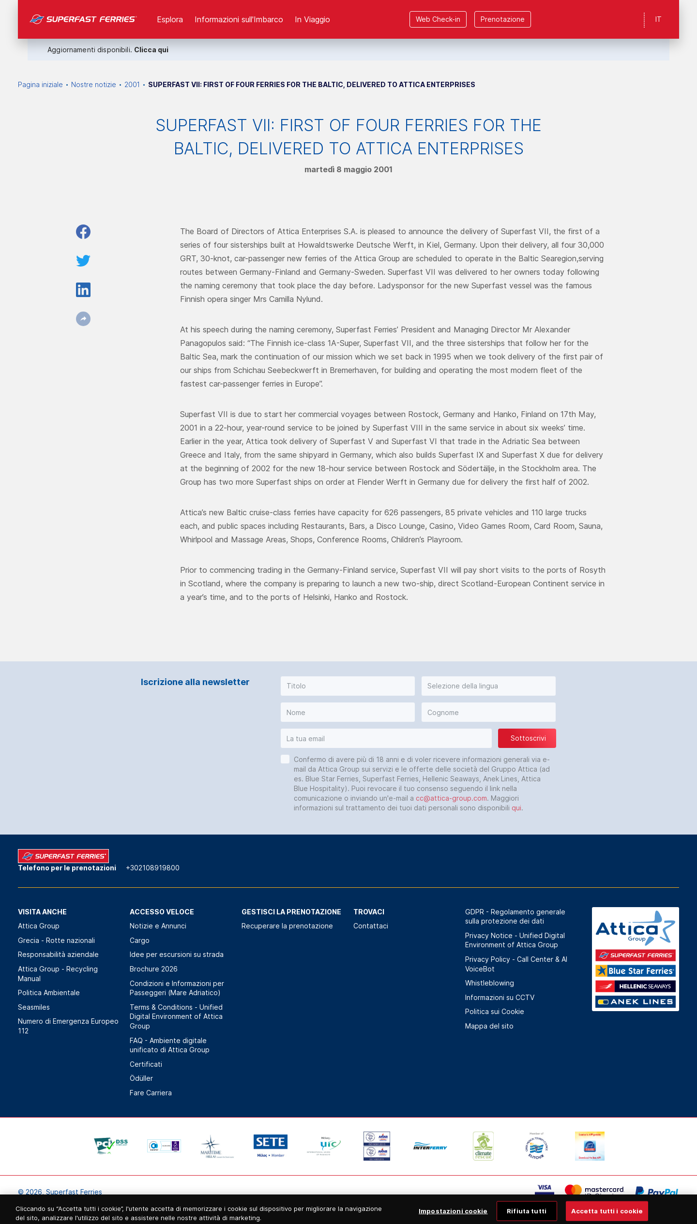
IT (658, 19)
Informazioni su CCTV (499, 997)
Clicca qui (151, 49)
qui (516, 808)
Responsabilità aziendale (58, 954)
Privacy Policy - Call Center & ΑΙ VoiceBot (516, 964)
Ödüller (141, 1078)
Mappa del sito (489, 1026)
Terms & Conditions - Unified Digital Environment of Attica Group (176, 1016)
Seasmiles (34, 1007)
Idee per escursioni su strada (177, 954)
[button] (348, 686)
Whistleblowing (489, 983)
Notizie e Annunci (158, 926)
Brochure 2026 (154, 969)
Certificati (146, 1064)
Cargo (140, 940)
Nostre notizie (93, 84)
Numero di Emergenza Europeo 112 (68, 1026)
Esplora (170, 19)
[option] (111, 1146)
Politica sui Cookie (494, 1011)
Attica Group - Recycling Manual (58, 974)
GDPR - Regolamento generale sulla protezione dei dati (515, 916)
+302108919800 (153, 868)
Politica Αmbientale (49, 992)
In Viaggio (312, 19)
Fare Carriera (151, 1093)
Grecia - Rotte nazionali (56, 940)
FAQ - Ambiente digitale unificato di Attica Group (170, 1045)
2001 (132, 84)
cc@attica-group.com (451, 798)
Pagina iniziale (40, 84)
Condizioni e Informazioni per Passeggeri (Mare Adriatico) (177, 988)
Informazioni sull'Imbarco (239, 19)
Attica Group (39, 926)
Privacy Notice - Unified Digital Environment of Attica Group (515, 940)
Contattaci (370, 926)
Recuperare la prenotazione (287, 926)
